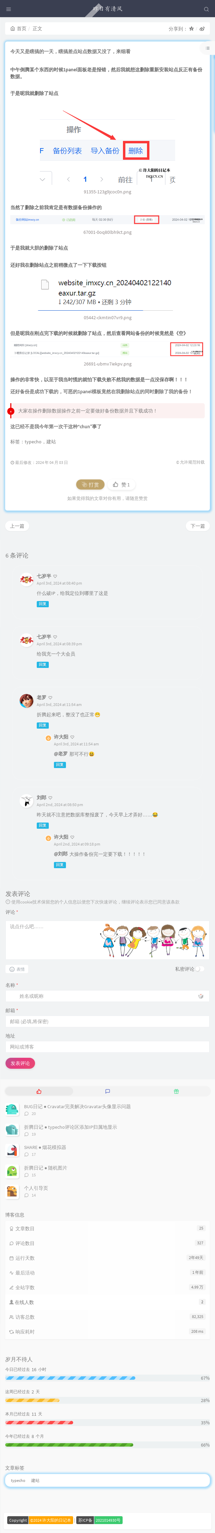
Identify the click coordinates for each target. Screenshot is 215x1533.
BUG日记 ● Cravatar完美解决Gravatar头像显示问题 (77, 1106)
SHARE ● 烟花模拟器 (45, 1147)
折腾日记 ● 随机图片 (45, 1168)
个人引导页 (36, 1188)
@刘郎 (61, 854)
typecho (33, 442)
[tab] (38, 1091)
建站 (51, 442)
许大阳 (61, 737)
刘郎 (41, 797)
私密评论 (184, 969)
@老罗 (61, 754)
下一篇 (198, 526)
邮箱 (11, 1010)
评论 (11, 912)
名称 (11, 985)
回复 (42, 604)
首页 (18, 28)
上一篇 (17, 526)
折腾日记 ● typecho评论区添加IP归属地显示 (70, 1127)
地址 (10, 1036)
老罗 (41, 697)
